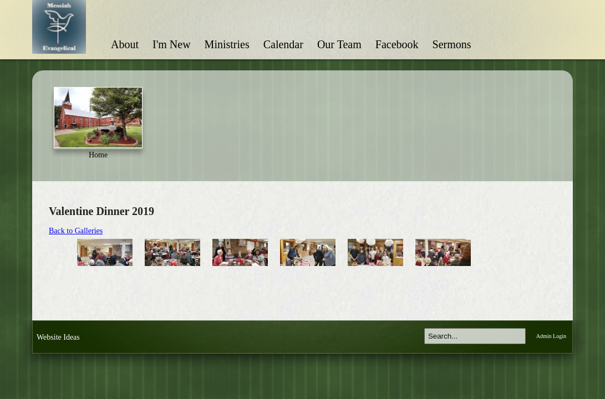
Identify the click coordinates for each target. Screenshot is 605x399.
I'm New (171, 44)
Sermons (452, 44)
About (125, 44)
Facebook (397, 44)
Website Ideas (58, 337)
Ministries (227, 44)
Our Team (339, 44)
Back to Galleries (76, 231)
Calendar (283, 44)
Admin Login (551, 336)
